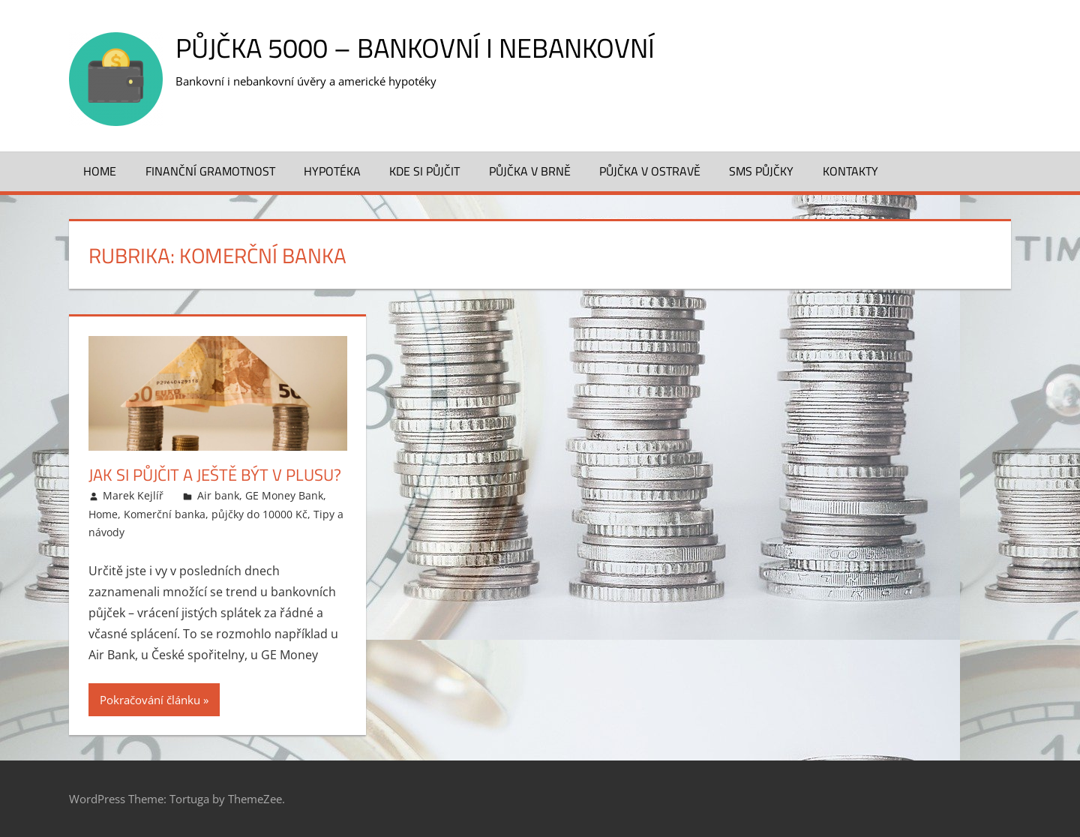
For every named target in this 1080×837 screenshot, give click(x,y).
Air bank (218, 495)
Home (99, 171)
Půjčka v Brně (530, 171)
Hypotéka (332, 171)
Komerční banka (165, 514)
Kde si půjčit (424, 171)
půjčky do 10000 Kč (260, 514)
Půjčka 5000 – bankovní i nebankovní (415, 47)
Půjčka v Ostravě (649, 171)
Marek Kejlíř (133, 495)
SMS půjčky (761, 171)
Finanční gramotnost (210, 171)
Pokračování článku (150, 699)
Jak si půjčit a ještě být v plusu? (214, 475)
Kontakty (850, 171)
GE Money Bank (284, 495)
